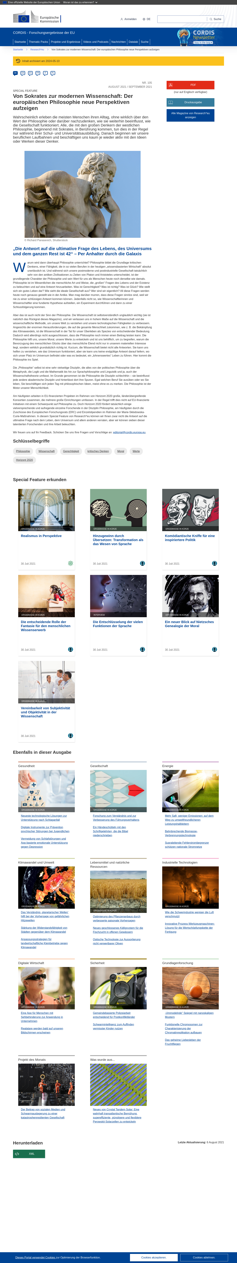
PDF (193, 85)
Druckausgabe (193, 102)
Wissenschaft (46, 451)
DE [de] (15, 73)
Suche (144, 41)
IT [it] (45, 73)
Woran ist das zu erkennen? (80, 2)
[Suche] (215, 19)
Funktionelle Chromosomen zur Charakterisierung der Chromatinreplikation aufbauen (183, 1028)
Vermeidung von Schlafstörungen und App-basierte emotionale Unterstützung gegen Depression (44, 842)
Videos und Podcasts (96, 41)
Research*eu (37, 49)
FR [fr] (37, 73)
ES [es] (30, 73)
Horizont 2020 (24, 460)
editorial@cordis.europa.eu (129, 432)
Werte (136, 451)
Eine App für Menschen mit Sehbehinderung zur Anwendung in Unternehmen (42, 1017)
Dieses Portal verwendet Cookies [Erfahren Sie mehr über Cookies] (35, 1257)
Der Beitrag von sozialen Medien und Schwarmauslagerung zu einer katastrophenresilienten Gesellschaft (43, 1113)
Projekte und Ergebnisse (65, 41)
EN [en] (22, 73)
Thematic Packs (38, 41)
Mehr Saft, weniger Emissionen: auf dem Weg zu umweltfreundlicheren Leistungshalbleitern (189, 819)
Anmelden (128, 19)
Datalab (133, 41)
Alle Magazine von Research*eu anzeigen (190, 115)
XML (32, 1153)
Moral (120, 451)
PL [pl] (53, 73)
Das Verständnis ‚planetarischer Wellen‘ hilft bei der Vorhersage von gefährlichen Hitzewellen (45, 916)
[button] (146, 19)
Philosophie (23, 451)
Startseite (20, 41)
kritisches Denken (98, 451)
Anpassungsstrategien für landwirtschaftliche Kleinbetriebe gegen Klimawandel (44, 943)
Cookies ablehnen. (204, 1257)
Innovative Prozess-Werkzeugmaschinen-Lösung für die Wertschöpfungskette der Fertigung (190, 927)
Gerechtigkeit (71, 451)
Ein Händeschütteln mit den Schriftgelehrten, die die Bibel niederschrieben (110, 831)
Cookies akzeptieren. (153, 1257)
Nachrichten (118, 41)
